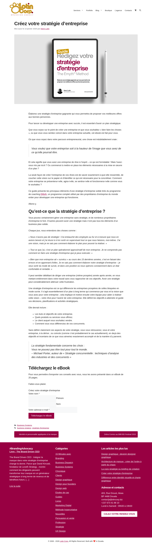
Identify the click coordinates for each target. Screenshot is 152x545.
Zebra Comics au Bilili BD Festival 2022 (120, 434)
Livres (58, 501)
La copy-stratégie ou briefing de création (120, 469)
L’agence (118, 10)
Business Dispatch (64, 462)
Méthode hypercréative (66, 510)
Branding (59, 458)
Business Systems (24, 425)
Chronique (60, 471)
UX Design (60, 531)
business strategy (24, 428)
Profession (60, 522)
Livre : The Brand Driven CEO (25, 452)
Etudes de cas (62, 492)
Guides (58, 497)
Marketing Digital (63, 505)
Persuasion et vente (64, 518)
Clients (58, 475)
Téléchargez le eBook (41, 415)
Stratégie (59, 527)
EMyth (44, 194)
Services (79, 10)
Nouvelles (60, 514)
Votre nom (34, 393)
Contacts (128, 10)
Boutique (108, 10)
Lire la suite (15, 486)
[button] (140, 10)
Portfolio (89, 10)
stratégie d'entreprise (40, 428)
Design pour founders (65, 484)
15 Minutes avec (63, 454)
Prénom (60, 398)
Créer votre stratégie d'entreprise (117, 473)
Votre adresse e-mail (39, 410)
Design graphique (63, 480)
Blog (99, 10)
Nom (58, 404)
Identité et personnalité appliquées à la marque (38, 434)
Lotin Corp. (64, 541)
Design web (61, 488)
